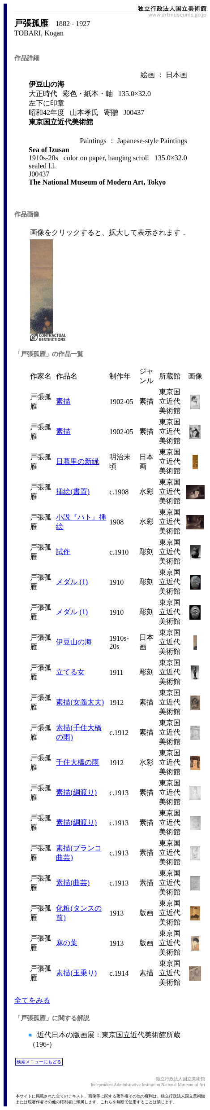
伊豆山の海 (74, 642)
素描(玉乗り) (76, 973)
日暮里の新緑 (77, 461)
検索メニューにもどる (39, 1061)
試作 (63, 551)
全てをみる (32, 1000)
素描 (63, 401)
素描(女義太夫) (80, 702)
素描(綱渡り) (76, 792)
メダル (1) (72, 582)
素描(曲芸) (73, 882)
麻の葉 (66, 943)
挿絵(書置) (73, 491)
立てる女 (70, 672)
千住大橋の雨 (77, 762)
